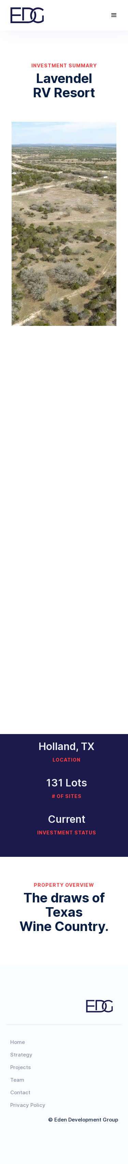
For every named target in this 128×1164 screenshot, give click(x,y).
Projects (20, 1067)
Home (17, 1042)
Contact (20, 1092)
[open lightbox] (64, 224)
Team (17, 1080)
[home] (29, 15)
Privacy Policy (27, 1105)
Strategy (21, 1054)
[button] (114, 15)
